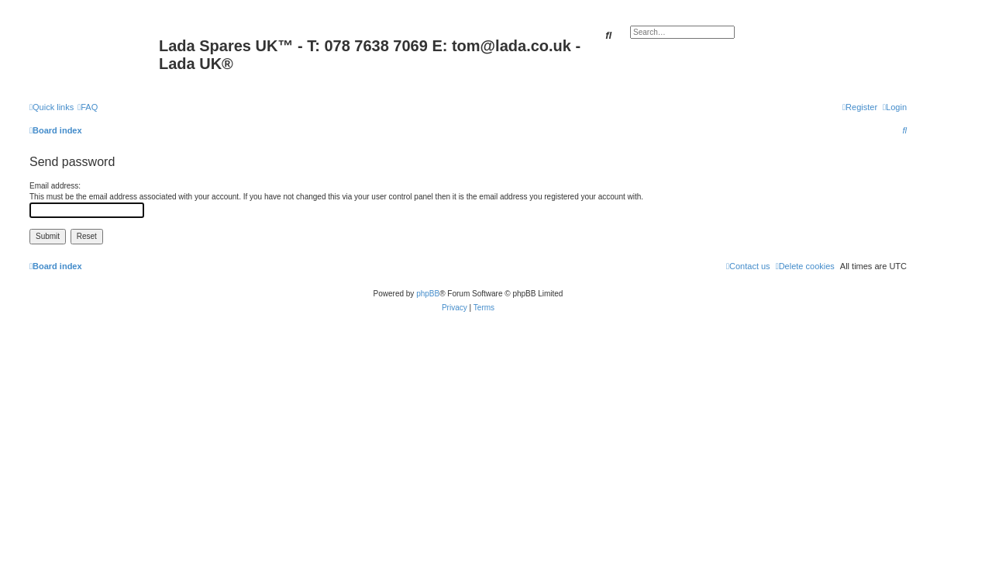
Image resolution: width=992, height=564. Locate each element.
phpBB (427, 293)
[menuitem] (88, 107)
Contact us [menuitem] (748, 266)
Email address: (55, 186)
